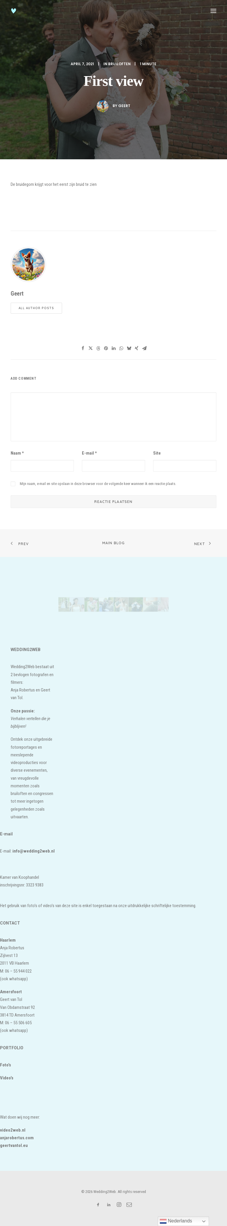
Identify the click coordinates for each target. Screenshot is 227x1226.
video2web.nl (12, 1130)
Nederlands (176, 1221)
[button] (213, 11)
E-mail (89, 453)
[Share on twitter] (90, 348)
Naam (17, 453)
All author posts (36, 308)
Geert (124, 105)
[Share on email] (144, 348)
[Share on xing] (136, 348)
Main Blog (113, 543)
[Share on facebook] (82, 348)
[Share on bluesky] (128, 348)
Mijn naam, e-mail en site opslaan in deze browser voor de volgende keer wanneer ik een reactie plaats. (98, 483)
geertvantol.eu (14, 1145)
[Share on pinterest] (105, 348)
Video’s (6, 1078)
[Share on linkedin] (113, 348)
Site (157, 453)
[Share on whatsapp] (121, 348)
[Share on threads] (98, 348)
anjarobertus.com (17, 1137)
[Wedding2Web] (14, 11)
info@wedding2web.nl (33, 851)
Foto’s (5, 1065)
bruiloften (119, 63)
